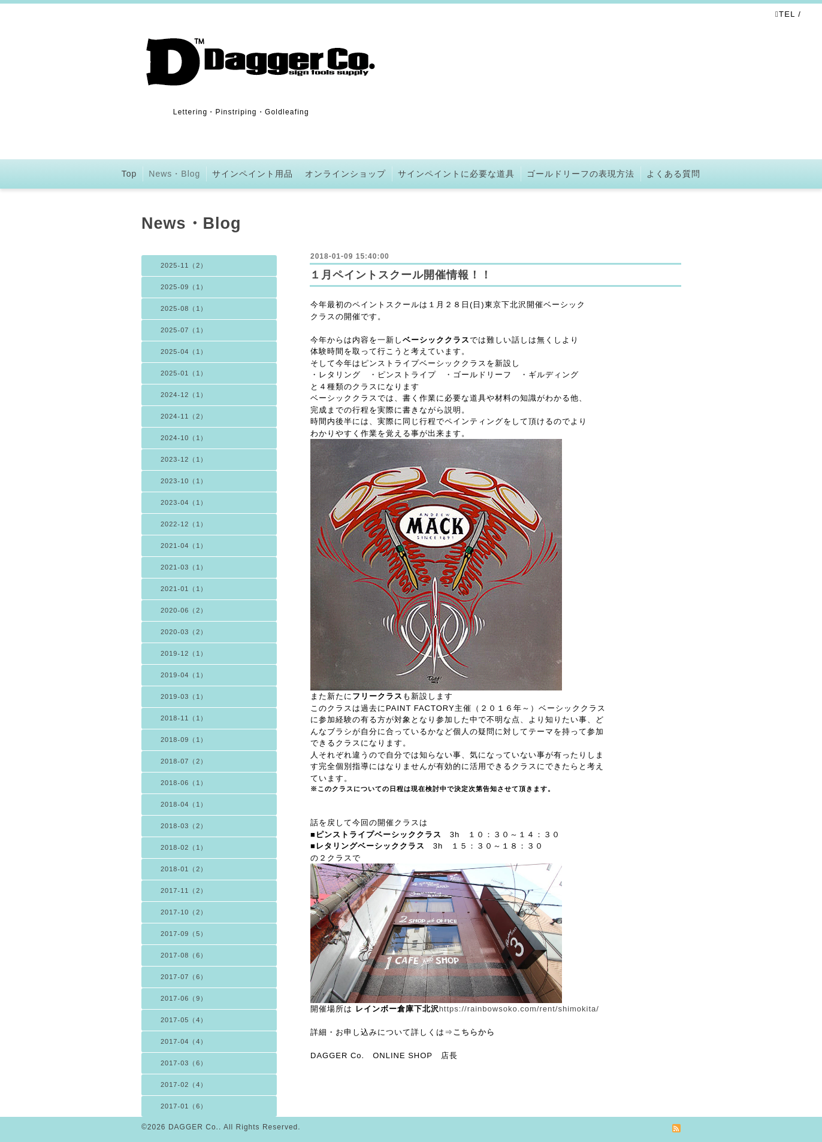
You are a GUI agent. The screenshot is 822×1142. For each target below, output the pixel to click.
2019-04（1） (184, 674)
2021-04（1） (184, 545)
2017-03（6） (184, 1063)
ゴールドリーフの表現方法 (580, 173)
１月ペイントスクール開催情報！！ (401, 275)
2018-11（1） (184, 718)
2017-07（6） (184, 976)
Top (129, 173)
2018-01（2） (184, 869)
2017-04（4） (184, 1041)
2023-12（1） (184, 459)
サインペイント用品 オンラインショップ (299, 173)
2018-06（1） (184, 782)
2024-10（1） (184, 437)
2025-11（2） (184, 265)
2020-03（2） (184, 631)
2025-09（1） (184, 286)
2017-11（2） (184, 890)
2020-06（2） (184, 610)
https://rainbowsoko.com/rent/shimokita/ (519, 1008)
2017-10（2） (184, 912)
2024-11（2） (184, 416)
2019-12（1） (184, 653)
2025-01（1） (184, 373)
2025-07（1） (184, 330)
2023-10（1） (184, 480)
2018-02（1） (184, 847)
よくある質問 (673, 173)
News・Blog (174, 173)
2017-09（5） (184, 933)
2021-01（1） (184, 588)
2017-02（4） (184, 1084)
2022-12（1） (184, 524)
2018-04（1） (184, 804)
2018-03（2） (184, 825)
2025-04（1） (184, 351)
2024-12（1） (184, 394)
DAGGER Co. (193, 1127)
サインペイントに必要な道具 (456, 173)
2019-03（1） (184, 696)
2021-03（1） (184, 567)
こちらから (474, 1032)
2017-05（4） (184, 1019)
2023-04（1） (184, 502)
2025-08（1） (184, 308)
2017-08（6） (184, 955)
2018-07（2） (184, 761)
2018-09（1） (184, 739)
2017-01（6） (184, 1106)
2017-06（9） (184, 998)
